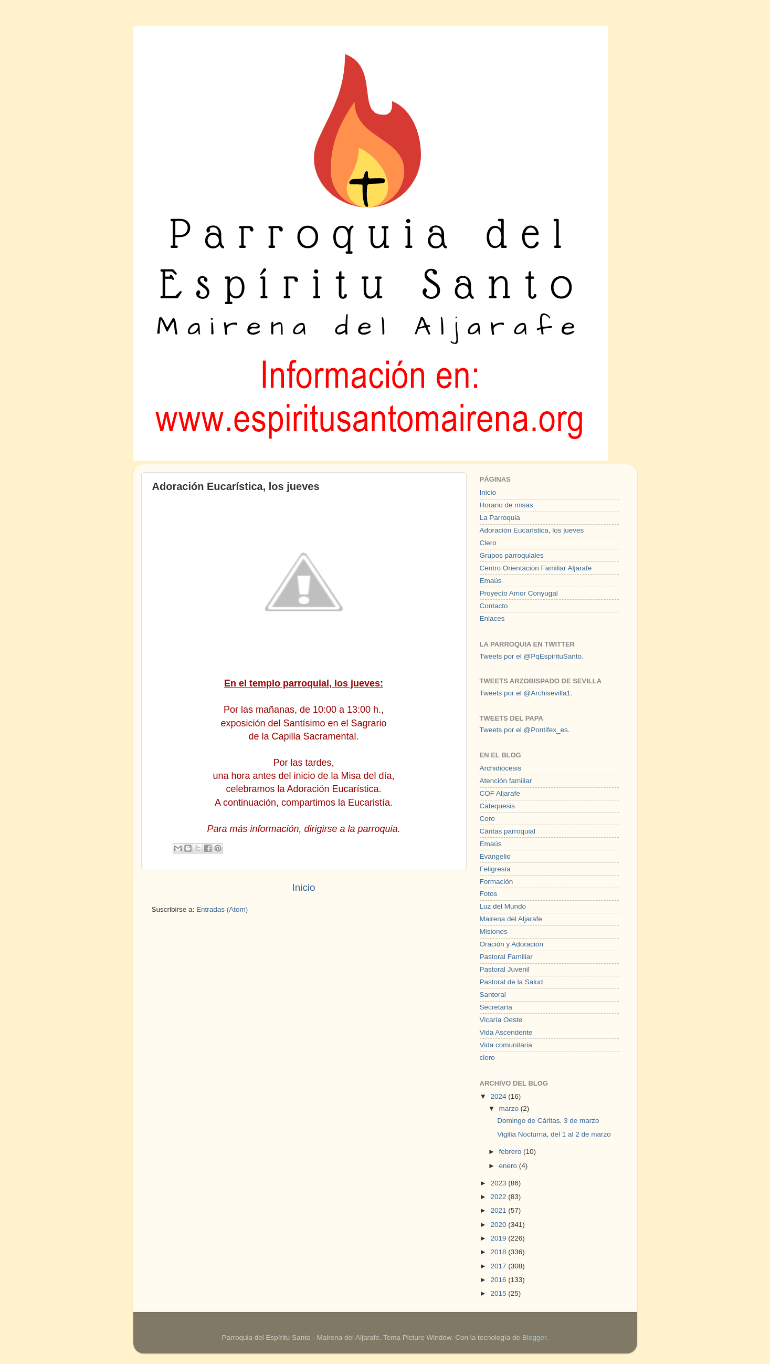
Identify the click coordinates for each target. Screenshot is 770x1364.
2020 (499, 1224)
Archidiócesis (501, 768)
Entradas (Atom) (222, 909)
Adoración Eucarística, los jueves (532, 530)
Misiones (494, 931)
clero (487, 1057)
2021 (499, 1210)
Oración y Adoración (512, 944)
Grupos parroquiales (512, 555)
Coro (487, 818)
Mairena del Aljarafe (511, 919)
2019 (499, 1238)
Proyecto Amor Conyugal (519, 593)
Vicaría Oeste (501, 1020)
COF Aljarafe (500, 793)
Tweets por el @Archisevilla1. (526, 693)
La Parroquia (500, 518)
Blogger (534, 1337)
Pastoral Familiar (506, 957)
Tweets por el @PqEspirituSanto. (532, 656)
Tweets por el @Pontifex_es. (525, 730)
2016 (499, 1280)
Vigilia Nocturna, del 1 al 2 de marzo (554, 1134)
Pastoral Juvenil (505, 969)
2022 (499, 1197)
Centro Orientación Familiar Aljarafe (536, 568)
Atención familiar (506, 781)
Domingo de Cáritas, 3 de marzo (548, 1120)
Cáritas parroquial (508, 831)
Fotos (489, 894)
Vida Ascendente (506, 1032)
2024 (499, 1096)
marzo (510, 1108)
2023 (499, 1183)
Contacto (494, 606)
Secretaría (496, 1007)
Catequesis (497, 806)
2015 (499, 1293)
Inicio (303, 887)
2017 (499, 1266)
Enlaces (492, 618)
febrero (511, 1151)
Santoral (493, 994)
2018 (499, 1252)
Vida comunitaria (506, 1045)
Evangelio (495, 856)
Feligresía (495, 869)
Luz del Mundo (503, 906)
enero (509, 1166)
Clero (488, 543)
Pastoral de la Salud (511, 982)
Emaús (491, 581)
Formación (496, 882)
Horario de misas (506, 505)
